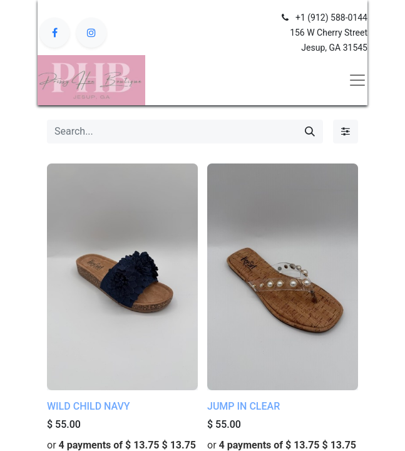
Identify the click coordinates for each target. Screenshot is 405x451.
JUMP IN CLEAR (243, 406)
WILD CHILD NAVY (88, 406)
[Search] (310, 131)
